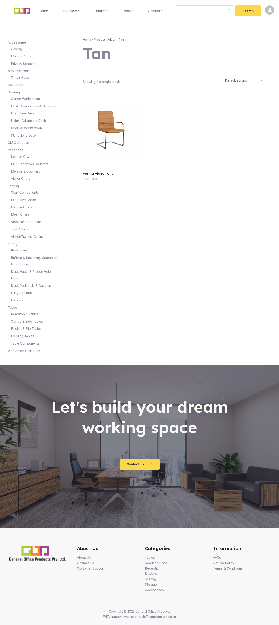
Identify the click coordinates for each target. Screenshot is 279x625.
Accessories (154, 590)
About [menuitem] (128, 11)
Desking (151, 573)
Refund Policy (223, 563)
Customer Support (90, 568)
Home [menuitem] (43, 11)
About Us (84, 557)
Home (87, 39)
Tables (150, 557)
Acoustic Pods (156, 563)
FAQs (217, 557)
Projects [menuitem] (102, 11)
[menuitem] (72, 11)
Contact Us (85, 563)
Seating (150, 579)
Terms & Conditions (228, 568)
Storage (151, 584)
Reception (152, 568)
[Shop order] (243, 80)
